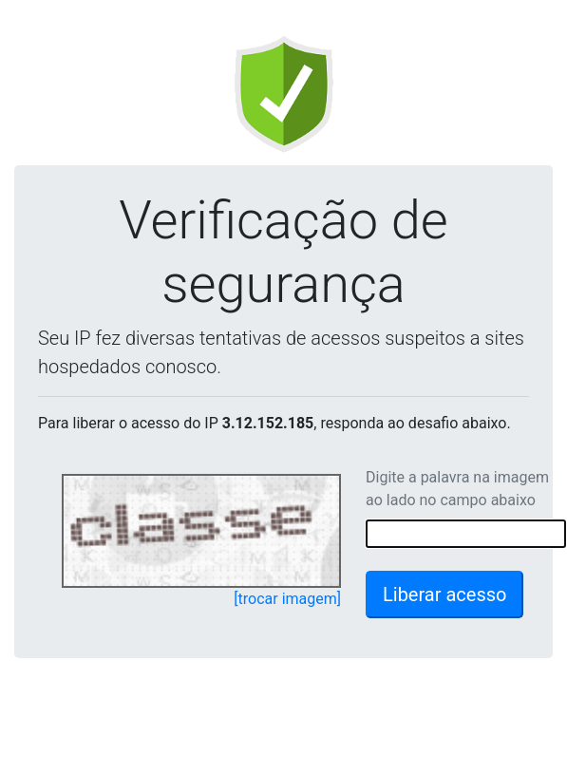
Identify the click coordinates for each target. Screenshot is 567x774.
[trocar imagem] (287, 599)
